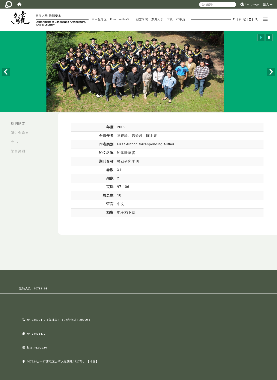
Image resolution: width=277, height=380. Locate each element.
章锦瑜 (122, 136)
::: (4, 121)
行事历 (180, 19)
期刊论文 (18, 123)
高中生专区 (99, 19)
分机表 (52, 319)
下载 (170, 19)
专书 (14, 142)
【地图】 (93, 361)
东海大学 (157, 19)
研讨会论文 (20, 133)
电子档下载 (126, 212)
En (234, 19)
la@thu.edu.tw (37, 347)
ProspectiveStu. (121, 19)
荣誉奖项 (18, 151)
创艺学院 (142, 19)
